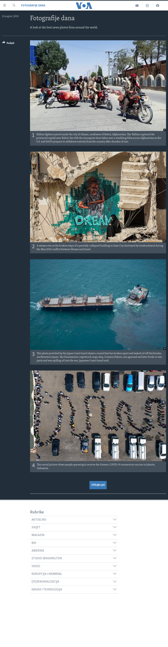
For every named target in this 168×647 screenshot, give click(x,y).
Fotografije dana (33, 5)
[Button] (8, 43)
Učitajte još (98, 485)
